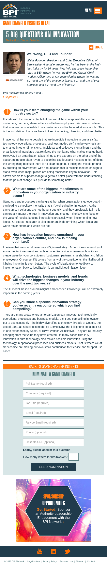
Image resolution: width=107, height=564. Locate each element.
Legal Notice (33, 561)
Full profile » (10, 97)
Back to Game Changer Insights (53, 366)
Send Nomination (53, 467)
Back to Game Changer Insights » (23, 40)
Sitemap (80, 561)
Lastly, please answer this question (47, 449)
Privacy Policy (50, 561)
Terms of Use (66, 561)
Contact (91, 561)
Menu (93, 10)
